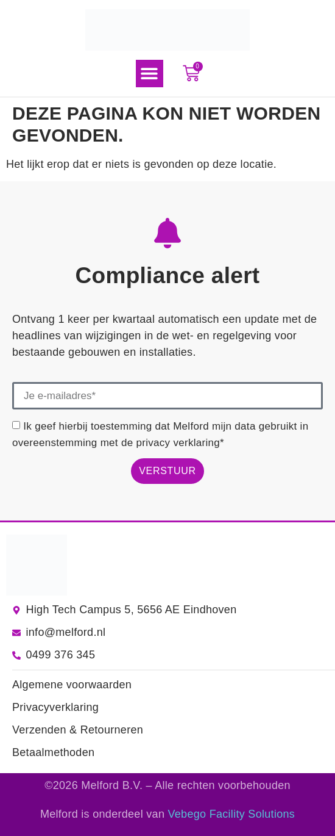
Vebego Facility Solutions (231, 814)
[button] (149, 73)
